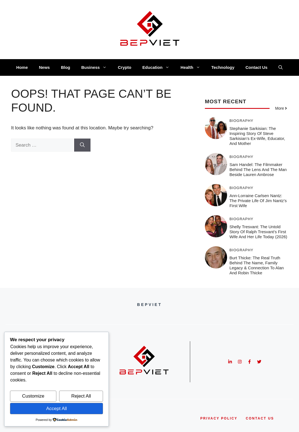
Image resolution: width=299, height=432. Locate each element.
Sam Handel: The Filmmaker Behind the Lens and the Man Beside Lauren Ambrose (258, 169)
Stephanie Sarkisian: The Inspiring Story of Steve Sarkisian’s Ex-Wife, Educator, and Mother (257, 136)
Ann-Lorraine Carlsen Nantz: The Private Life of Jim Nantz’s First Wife (258, 200)
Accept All (56, 408)
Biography (241, 120)
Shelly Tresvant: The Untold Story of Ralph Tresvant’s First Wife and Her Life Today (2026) (258, 231)
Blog (65, 67)
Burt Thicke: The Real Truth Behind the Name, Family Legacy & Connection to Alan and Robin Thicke (256, 265)
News (44, 67)
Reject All (81, 396)
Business (96, 67)
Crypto (124, 67)
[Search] (82, 145)
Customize (33, 396)
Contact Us (256, 67)
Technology (222, 67)
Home (22, 67)
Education (158, 67)
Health (193, 67)
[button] (280, 67)
